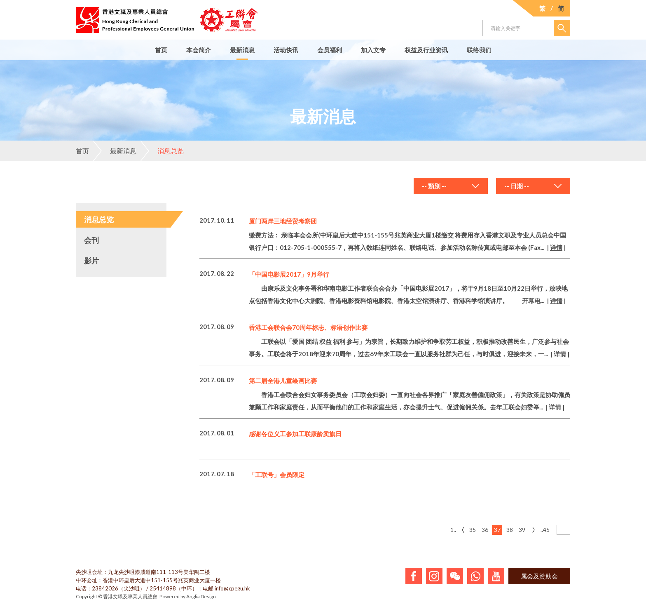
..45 (545, 529)
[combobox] (451, 186)
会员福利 (329, 50)
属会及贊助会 (539, 576)
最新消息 (242, 50)
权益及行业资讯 (426, 50)
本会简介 (198, 50)
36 (485, 529)
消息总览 (162, 151)
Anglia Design (201, 596)
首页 (161, 50)
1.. (453, 529)
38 (509, 529)
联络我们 (479, 50)
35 (472, 529)
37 (497, 529)
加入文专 (373, 50)
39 (522, 529)
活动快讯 (286, 50)
